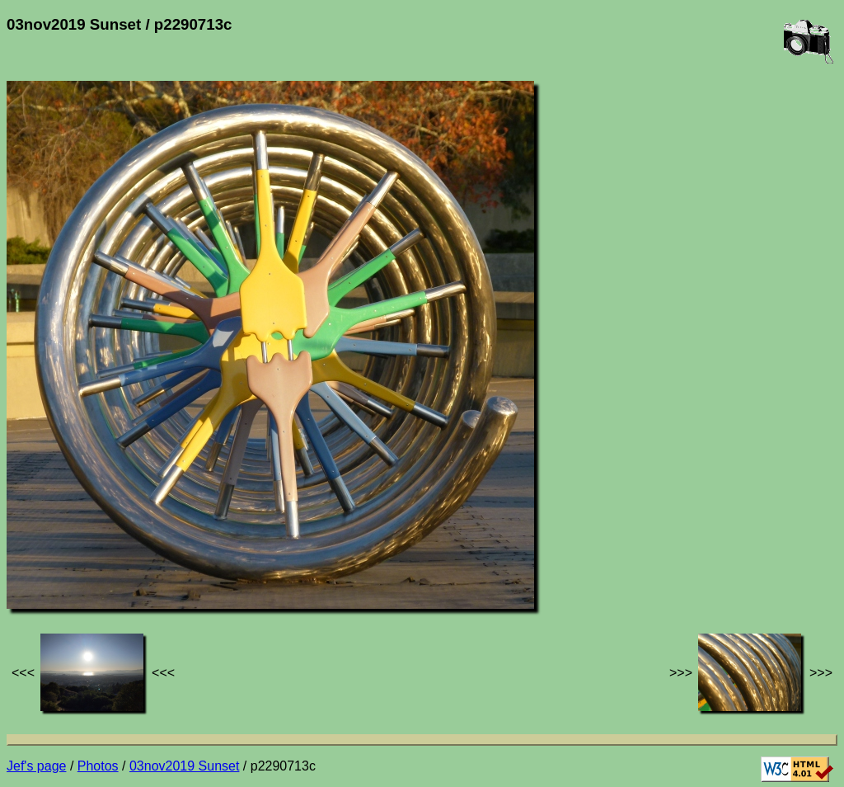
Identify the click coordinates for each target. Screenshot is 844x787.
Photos (98, 766)
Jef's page (36, 766)
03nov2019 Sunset (184, 766)
